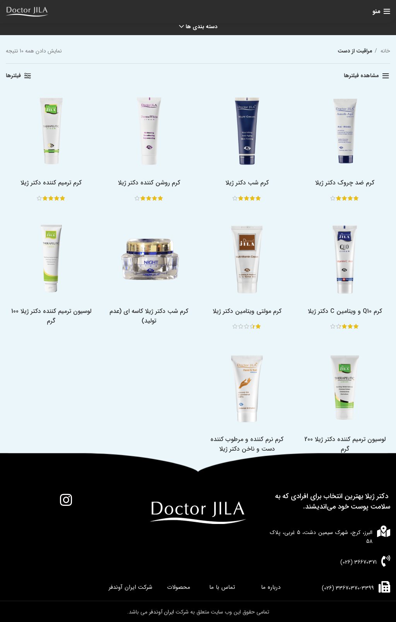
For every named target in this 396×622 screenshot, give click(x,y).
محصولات (178, 586)
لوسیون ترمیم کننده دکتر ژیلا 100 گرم (50, 318)
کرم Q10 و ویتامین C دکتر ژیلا (346, 313)
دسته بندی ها (201, 26)
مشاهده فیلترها (361, 75)
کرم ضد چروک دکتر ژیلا (346, 184)
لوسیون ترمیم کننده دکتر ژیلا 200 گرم (346, 447)
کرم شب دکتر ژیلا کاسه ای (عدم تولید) (148, 318)
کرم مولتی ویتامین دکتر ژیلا (247, 313)
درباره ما (270, 586)
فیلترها (13, 75)
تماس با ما (222, 586)
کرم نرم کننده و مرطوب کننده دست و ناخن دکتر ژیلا (247, 447)
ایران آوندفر (162, 611)
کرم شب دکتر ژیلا (247, 184)
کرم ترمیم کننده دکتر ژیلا (49, 184)
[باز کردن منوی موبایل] (381, 11)
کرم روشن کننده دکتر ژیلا (149, 184)
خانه (384, 51)
